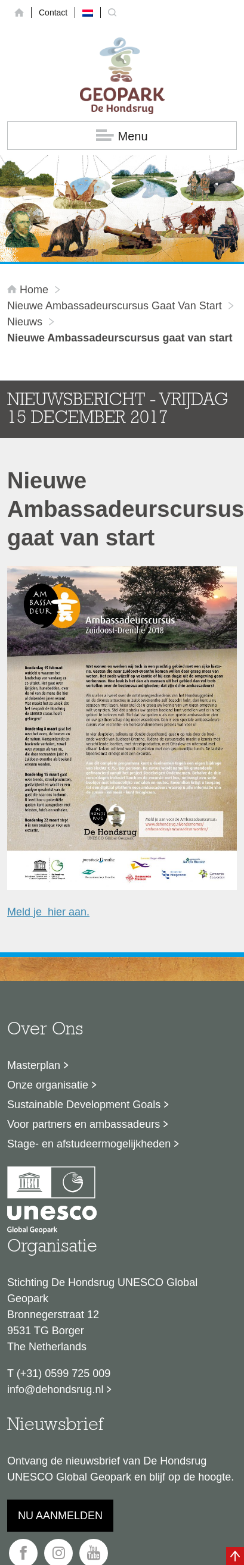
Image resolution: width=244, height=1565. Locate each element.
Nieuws (24, 322)
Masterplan (33, 1065)
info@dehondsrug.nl (55, 1389)
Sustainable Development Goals (83, 1105)
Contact (53, 12)
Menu (121, 136)
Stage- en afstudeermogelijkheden (89, 1144)
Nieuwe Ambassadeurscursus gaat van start (114, 306)
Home (29, 290)
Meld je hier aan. (48, 912)
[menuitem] (88, 12)
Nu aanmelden (60, 1516)
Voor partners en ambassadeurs (83, 1124)
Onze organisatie (47, 1085)
